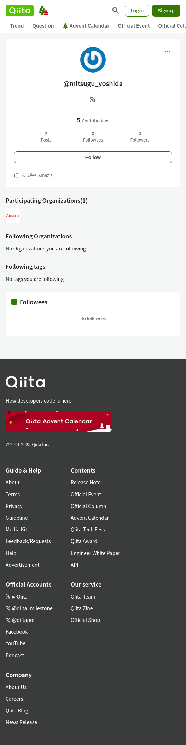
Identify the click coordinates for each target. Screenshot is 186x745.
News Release (21, 722)
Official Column (88, 505)
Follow (93, 157)
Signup (166, 10)
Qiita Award (84, 540)
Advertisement (23, 564)
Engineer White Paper (95, 552)
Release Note (85, 482)
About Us (16, 687)
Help (11, 552)
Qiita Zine (82, 608)
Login (137, 10)
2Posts (46, 136)
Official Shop (85, 619)
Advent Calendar (86, 25)
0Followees (93, 136)
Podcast (15, 655)
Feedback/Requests (28, 540)
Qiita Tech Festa (89, 529)
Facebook (17, 631)
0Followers (140, 136)
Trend (17, 25)
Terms (13, 494)
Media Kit (16, 529)
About (12, 482)
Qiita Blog (17, 710)
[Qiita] (20, 10)
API (74, 564)
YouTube (15, 643)
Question (43, 25)
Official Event (134, 25)
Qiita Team (83, 596)
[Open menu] (168, 51)
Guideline (17, 517)
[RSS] (93, 99)
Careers (14, 698)
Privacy (14, 505)
